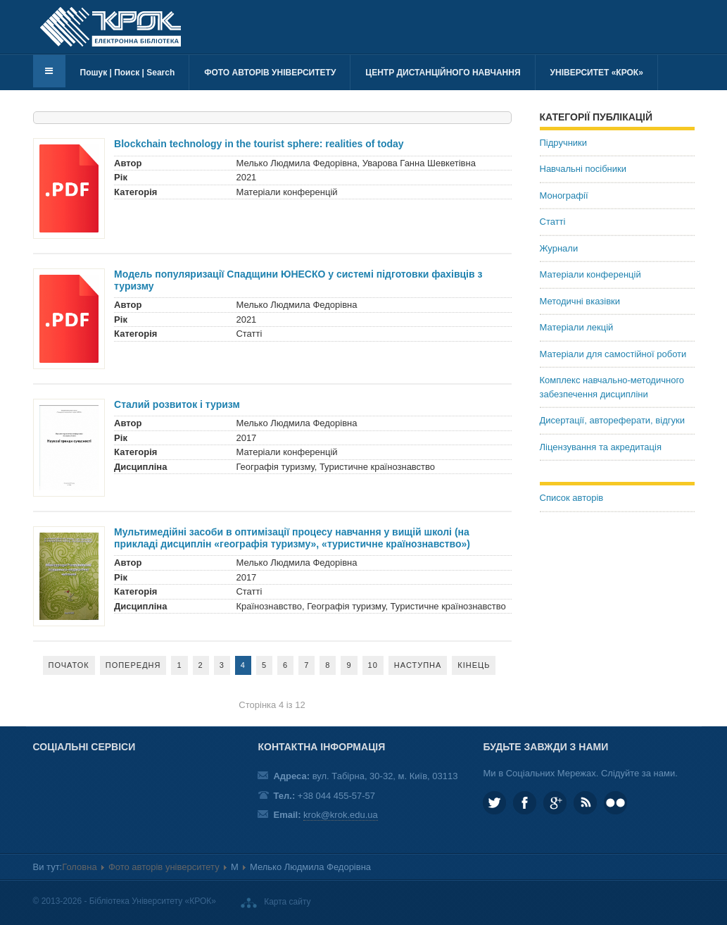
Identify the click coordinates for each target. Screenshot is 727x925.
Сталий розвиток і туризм (177, 404)
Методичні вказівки (580, 301)
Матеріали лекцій (577, 327)
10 (373, 665)
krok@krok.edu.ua (340, 814)
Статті (553, 221)
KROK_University (494, 802)
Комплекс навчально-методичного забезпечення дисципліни (612, 387)
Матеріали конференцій (590, 274)
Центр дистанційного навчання (442, 72)
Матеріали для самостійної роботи (613, 354)
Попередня (133, 665)
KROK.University (524, 802)
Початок (69, 665)
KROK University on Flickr (615, 802)
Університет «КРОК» (596, 72)
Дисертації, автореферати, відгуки (612, 420)
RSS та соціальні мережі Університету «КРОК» (585, 802)
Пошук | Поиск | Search (127, 72)
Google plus (555, 802)
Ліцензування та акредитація (601, 447)
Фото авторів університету (270, 72)
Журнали (559, 248)
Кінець (473, 665)
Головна (79, 867)
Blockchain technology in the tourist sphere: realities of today (259, 143)
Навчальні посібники (583, 168)
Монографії (564, 195)
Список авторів (572, 497)
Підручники (564, 142)
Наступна (418, 665)
